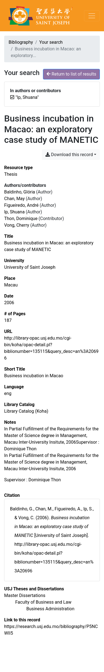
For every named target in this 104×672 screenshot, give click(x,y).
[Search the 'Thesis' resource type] (10, 174)
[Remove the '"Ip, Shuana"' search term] (27, 97)
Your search (51, 42)
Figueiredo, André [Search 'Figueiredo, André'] (21, 205)
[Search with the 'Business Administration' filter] (50, 608)
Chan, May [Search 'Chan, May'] (14, 198)
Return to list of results (71, 74)
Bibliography (21, 42)
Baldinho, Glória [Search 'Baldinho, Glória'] (19, 192)
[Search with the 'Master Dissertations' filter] (24, 595)
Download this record (69, 154)
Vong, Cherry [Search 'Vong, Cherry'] (16, 225)
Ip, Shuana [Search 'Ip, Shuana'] (14, 211)
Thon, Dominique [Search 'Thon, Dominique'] (20, 218)
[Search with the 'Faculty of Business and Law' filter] (43, 602)
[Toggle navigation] (92, 15)
